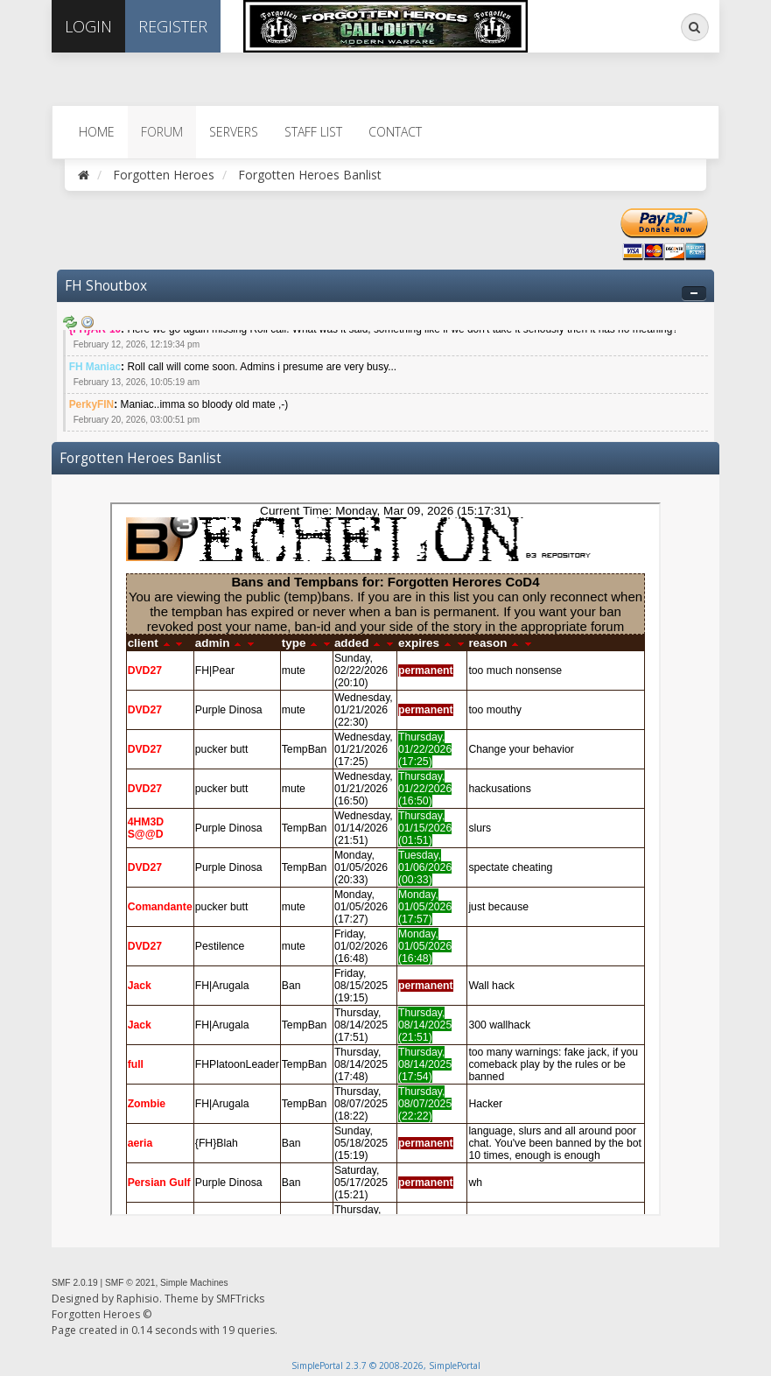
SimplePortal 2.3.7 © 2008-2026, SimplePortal (385, 1365)
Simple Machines (194, 1283)
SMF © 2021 (130, 1283)
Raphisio (137, 1298)
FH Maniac (95, 367)
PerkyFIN (92, 404)
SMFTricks (240, 1298)
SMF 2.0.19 (75, 1283)
